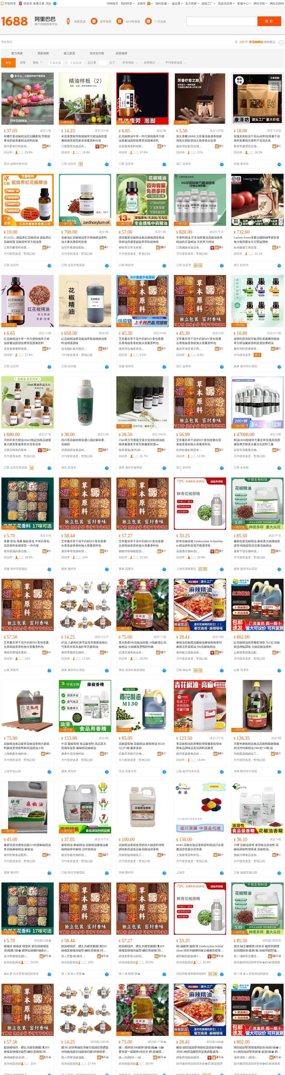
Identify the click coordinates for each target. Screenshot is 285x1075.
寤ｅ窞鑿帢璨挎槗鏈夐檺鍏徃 (74, 956)
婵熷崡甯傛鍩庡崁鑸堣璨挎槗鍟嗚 (17, 1057)
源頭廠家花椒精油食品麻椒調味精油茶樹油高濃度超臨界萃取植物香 (141, 239)
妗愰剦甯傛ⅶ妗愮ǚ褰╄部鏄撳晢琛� (132, 956)
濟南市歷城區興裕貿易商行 (17, 652)
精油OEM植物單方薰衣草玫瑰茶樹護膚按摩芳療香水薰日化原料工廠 (257, 442)
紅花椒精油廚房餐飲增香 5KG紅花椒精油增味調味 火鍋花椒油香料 (257, 644)
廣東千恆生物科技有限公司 (247, 551)
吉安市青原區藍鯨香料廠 (74, 247)
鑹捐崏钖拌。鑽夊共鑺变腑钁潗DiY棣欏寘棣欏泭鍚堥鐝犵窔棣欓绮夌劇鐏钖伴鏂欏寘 (84, 949)
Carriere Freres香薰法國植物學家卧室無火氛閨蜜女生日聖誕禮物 (256, 239)
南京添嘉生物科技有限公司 (74, 855)
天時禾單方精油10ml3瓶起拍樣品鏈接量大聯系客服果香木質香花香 (27, 442)
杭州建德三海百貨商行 (247, 247)
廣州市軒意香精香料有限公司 (247, 348)
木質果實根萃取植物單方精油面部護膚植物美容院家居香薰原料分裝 (84, 138)
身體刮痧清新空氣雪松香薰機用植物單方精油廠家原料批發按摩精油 (256, 341)
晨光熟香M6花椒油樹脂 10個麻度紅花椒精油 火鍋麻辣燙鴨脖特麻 (142, 644)
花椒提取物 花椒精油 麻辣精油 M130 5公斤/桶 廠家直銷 (142, 746)
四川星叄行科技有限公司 (17, 146)
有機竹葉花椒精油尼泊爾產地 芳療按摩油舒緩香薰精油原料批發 (27, 138)
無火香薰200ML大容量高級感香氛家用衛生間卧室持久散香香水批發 (199, 138)
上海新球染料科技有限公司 (189, 855)
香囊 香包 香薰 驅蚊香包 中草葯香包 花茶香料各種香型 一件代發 (26, 543)
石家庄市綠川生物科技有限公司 (132, 753)
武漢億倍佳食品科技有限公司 (74, 450)
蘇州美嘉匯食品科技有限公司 (189, 753)
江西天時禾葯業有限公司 (17, 450)
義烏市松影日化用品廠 (189, 146)
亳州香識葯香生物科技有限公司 (17, 551)
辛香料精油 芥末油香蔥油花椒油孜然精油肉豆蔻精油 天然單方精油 (199, 239)
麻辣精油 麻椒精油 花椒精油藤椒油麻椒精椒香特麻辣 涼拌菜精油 (84, 847)
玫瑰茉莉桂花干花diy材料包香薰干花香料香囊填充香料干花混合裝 (257, 138)
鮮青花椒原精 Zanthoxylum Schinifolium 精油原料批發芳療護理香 (199, 543)
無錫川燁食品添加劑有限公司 (247, 855)
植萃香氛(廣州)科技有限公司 (132, 450)
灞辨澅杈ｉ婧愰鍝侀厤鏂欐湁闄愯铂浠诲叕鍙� (247, 1057)
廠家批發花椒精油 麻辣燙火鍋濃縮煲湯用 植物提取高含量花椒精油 (257, 543)
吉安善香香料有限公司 (132, 146)
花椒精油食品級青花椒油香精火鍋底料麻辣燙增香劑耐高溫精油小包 (26, 746)
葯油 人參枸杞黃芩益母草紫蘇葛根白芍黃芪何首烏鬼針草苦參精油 (84, 644)
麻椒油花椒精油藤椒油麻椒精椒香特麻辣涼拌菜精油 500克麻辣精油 (199, 644)
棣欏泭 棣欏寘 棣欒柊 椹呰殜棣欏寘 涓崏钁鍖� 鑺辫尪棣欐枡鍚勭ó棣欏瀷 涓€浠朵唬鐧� (26, 949)
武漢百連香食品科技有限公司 (132, 652)
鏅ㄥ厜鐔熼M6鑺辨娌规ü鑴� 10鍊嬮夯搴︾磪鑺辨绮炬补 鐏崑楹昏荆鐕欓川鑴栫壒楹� (141, 1050)
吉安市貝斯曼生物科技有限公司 (247, 450)
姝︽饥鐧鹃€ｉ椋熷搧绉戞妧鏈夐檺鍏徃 (132, 1057)
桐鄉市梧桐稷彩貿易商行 (132, 551)
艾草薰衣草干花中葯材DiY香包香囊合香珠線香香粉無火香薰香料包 (141, 341)
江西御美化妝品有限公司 (74, 146)
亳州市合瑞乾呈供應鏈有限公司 (132, 348)
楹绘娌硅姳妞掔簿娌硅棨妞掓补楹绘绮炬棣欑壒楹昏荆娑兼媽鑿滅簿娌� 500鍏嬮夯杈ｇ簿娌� (199, 1050)
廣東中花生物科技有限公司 (74, 753)
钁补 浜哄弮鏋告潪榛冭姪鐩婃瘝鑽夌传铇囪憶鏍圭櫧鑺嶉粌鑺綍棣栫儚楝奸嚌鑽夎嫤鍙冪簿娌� (85, 1050)
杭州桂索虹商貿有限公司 (189, 450)
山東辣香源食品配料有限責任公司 (247, 652)
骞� (47, 956)
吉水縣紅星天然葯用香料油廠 (74, 348)
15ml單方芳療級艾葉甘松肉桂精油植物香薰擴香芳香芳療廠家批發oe (142, 442)
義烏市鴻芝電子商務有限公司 (189, 348)
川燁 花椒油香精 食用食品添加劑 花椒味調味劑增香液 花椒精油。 (256, 847)
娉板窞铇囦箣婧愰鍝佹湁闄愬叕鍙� (189, 1057)
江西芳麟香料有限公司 (17, 247)
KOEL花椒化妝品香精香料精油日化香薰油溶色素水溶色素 (200, 847)
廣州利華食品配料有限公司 (17, 855)
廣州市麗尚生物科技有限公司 (74, 652)
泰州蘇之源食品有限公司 (189, 652)
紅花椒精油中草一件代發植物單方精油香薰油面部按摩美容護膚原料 (141, 138)
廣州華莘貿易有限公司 (74, 551)
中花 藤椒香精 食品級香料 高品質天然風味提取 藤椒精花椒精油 (83, 746)
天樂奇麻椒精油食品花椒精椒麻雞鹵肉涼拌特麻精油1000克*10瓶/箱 (256, 746)
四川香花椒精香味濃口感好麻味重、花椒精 (84, 442)
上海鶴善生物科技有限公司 (17, 753)
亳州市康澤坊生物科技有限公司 (247, 146)
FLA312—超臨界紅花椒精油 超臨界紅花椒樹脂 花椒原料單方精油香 (27, 239)
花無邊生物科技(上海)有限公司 (189, 551)
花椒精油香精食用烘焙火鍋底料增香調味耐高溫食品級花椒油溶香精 (141, 847)
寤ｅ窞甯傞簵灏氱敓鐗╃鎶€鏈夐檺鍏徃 (74, 1057)
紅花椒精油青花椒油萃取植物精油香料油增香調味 (84, 341)
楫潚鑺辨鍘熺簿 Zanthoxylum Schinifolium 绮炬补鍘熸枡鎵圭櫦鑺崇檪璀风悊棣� (199, 949)
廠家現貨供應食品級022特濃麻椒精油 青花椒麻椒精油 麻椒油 (27, 847)
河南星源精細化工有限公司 (247, 753)
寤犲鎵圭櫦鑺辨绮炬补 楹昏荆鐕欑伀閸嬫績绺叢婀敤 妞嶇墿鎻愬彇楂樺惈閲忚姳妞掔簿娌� (256, 949)
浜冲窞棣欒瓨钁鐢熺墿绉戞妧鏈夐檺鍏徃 (17, 956)
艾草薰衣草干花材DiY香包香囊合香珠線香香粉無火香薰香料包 (198, 442)
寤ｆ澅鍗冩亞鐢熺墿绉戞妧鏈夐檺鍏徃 (247, 956)
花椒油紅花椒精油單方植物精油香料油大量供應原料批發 (84, 239)
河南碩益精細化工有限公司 (132, 855)
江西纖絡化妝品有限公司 (189, 247)
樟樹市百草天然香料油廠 (132, 247)
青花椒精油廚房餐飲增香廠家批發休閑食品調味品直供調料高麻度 (199, 746)
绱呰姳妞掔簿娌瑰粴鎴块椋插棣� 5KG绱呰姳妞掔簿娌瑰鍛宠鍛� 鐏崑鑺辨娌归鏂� (257, 1050)
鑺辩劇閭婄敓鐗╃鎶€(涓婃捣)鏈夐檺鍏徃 (189, 956)
